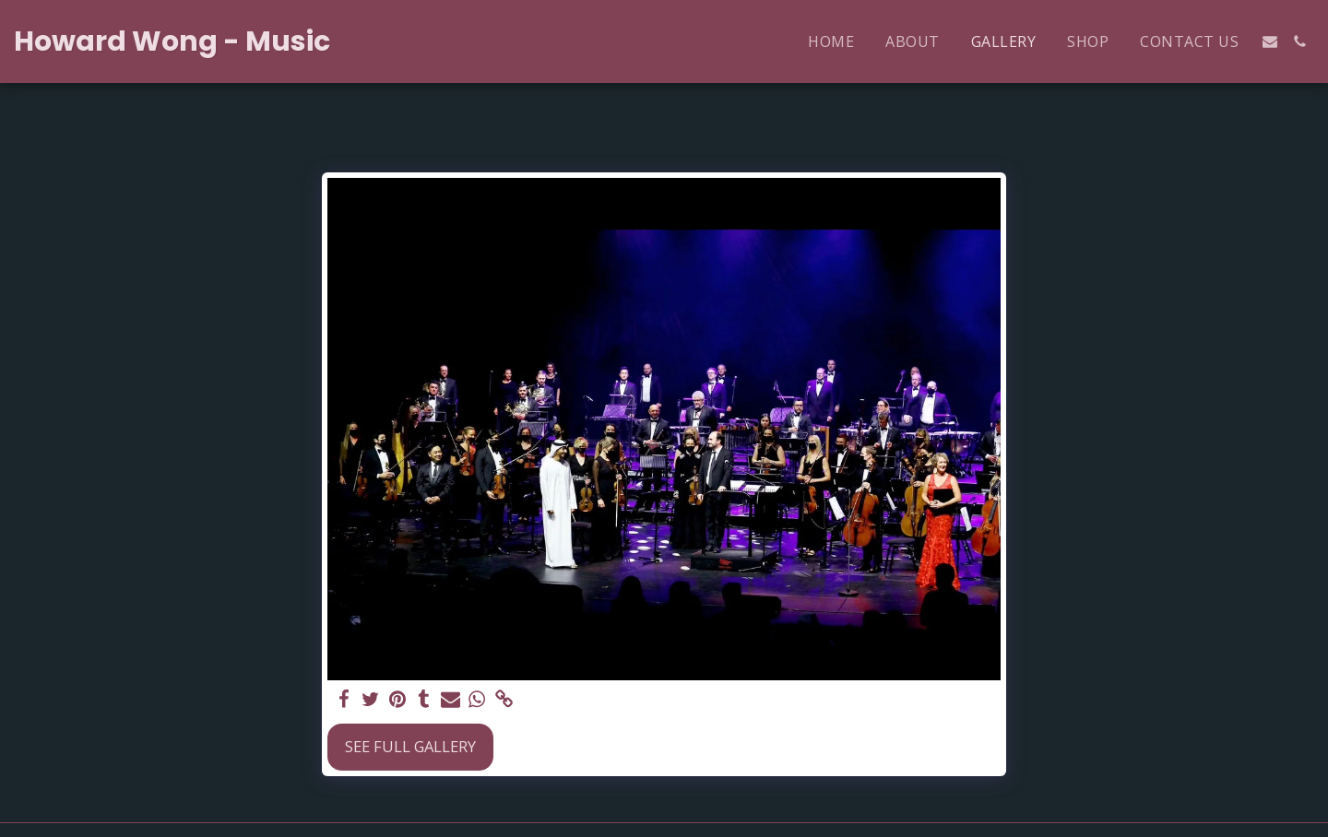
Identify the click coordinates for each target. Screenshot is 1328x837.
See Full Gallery (410, 746)
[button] (1270, 41)
